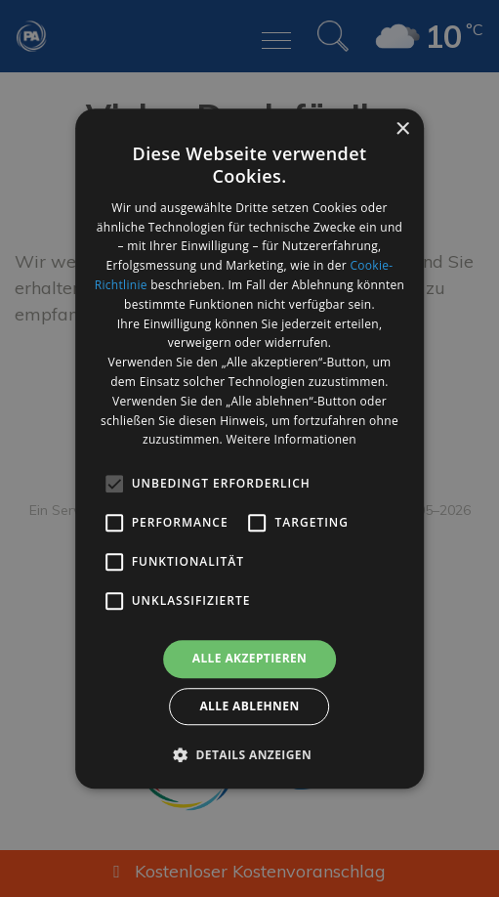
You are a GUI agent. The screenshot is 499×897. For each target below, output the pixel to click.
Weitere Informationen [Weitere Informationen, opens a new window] (291, 440)
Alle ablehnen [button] (249, 706)
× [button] (402, 129)
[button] (249, 754)
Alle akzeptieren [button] (250, 658)
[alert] (249, 448)
